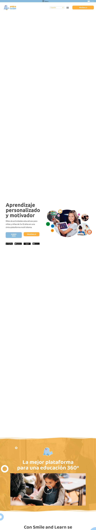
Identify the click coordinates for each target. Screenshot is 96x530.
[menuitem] (57, 7)
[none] (57, 7)
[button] (68, 8)
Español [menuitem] (53, 7)
